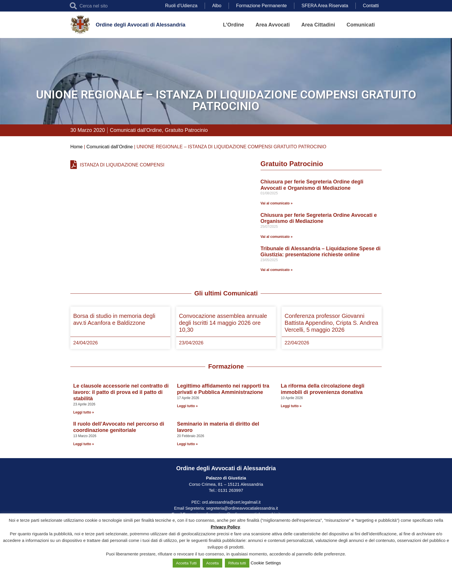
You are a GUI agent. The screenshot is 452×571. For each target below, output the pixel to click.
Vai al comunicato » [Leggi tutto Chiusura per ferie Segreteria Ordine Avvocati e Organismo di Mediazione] (277, 237)
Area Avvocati (273, 25)
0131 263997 (230, 490)
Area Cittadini (318, 25)
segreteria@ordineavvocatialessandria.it (242, 508)
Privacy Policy (225, 526)
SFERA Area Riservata (325, 5)
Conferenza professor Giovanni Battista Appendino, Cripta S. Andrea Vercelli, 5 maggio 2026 (331, 323)
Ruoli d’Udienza (181, 5)
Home (76, 146)
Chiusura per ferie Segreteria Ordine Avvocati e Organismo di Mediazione (319, 218)
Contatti (371, 5)
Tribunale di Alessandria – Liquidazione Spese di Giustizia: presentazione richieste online (321, 252)
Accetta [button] (212, 563)
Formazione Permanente (261, 5)
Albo (216, 5)
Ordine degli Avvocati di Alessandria (140, 25)
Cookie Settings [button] (266, 562)
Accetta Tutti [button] (186, 563)
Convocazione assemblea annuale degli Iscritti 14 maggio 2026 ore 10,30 (223, 323)
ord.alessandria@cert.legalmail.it (231, 502)
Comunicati (360, 25)
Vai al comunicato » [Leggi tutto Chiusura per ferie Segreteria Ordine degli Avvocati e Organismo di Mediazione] (277, 203)
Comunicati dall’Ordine (109, 146)
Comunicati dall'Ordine (136, 130)
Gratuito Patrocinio (186, 130)
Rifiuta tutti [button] (237, 563)
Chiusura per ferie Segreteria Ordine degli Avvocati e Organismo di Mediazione (312, 185)
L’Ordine (233, 25)
